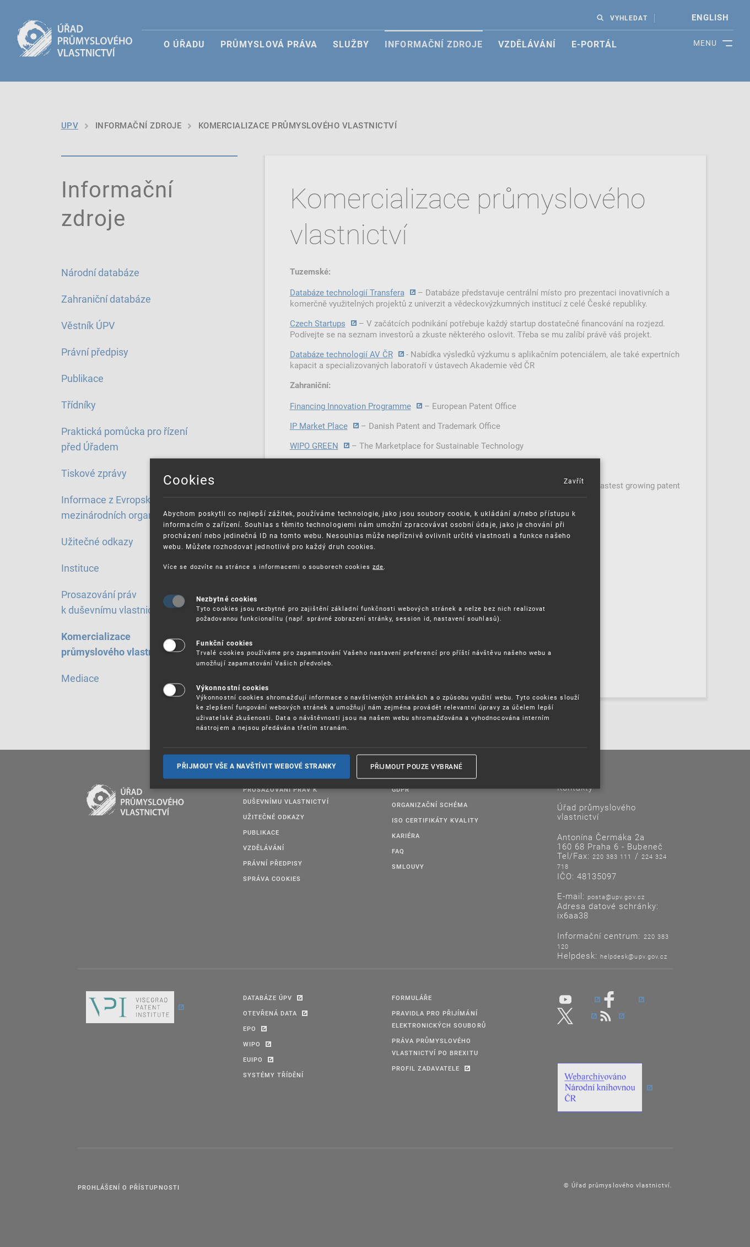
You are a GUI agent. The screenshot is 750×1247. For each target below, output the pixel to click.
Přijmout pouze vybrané (416, 766)
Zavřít (574, 480)
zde (378, 566)
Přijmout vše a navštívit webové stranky (256, 766)
